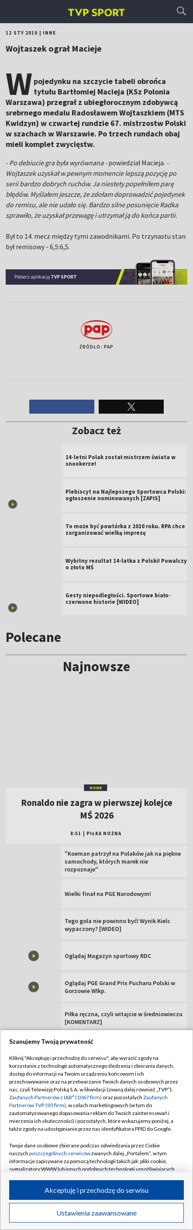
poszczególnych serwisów (59, 1153)
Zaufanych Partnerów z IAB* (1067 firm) (55, 1097)
